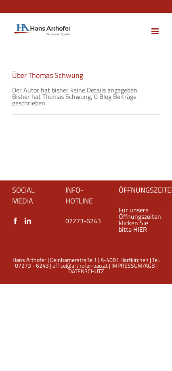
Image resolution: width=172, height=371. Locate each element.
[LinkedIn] (28, 221)
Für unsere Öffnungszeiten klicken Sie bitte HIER (140, 219)
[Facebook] (15, 221)
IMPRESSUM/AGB (133, 265)
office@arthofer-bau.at (80, 265)
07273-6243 (83, 221)
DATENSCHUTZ (86, 271)
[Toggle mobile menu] (155, 31)
